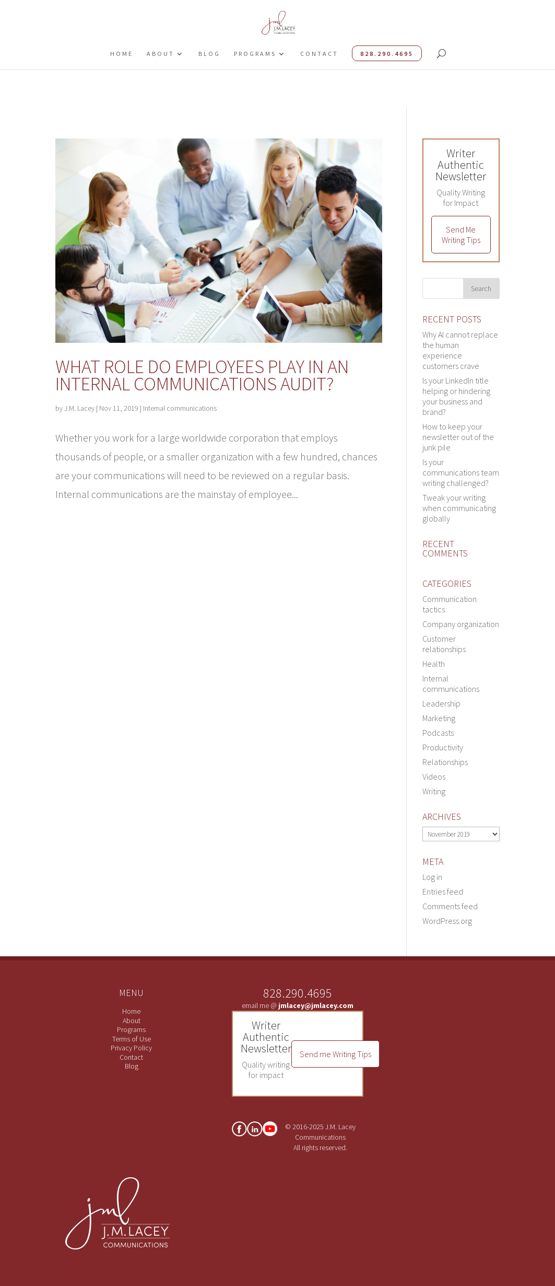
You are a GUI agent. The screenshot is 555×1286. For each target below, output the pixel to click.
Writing (433, 791)
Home (121, 53)
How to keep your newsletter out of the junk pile (458, 437)
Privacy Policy (131, 1047)
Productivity (442, 747)
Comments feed (450, 906)
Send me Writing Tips (335, 1054)
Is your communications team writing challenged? (460, 472)
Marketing (438, 718)
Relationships (445, 762)
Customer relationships (444, 643)
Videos (433, 776)
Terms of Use (131, 1039)
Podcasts (438, 732)
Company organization (460, 624)
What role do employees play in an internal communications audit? (202, 375)
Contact (319, 53)
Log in (432, 877)
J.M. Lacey (79, 408)
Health (433, 663)
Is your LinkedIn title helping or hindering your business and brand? (456, 396)
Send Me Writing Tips (461, 234)
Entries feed (442, 891)
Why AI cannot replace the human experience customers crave (460, 350)
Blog (209, 53)
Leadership (441, 703)
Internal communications (180, 408)
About (160, 53)
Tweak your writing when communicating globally (459, 508)
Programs (255, 53)
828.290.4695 (387, 53)
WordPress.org (447, 921)
